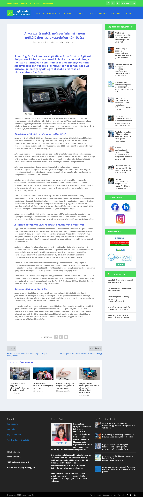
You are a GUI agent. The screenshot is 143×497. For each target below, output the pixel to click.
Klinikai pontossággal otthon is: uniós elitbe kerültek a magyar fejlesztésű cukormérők (123, 152)
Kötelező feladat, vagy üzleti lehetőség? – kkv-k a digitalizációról (19, 386)
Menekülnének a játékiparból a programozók (120, 280)
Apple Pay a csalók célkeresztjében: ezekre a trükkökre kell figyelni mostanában (123, 135)
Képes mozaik (12, 3)
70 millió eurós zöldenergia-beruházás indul (120, 288)
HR (80, 12)
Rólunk (129, 12)
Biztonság (91, 12)
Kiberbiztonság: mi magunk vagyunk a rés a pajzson (65, 384)
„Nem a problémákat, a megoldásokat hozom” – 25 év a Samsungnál (122, 183)
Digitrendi (41, 41)
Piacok (102, 12)
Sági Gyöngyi (61, 442)
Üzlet (99, 494)
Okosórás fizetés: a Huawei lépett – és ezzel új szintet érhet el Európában (124, 168)
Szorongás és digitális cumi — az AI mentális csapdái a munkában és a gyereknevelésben (123, 119)
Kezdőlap (40, 12)
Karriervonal (35, 3)
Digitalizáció (52, 12)
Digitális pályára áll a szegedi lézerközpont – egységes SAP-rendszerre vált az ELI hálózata (123, 69)
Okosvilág (68, 12)
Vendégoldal (48, 3)
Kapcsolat (11, 428)
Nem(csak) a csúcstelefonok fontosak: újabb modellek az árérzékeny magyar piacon (123, 103)
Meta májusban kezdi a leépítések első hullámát (118, 315)
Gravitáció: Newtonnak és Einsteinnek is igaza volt (119, 307)
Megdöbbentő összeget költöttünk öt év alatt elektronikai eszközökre (89, 387)
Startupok (115, 12)
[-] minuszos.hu (118, 273)
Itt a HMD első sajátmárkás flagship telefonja (43, 384)
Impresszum (12, 423)
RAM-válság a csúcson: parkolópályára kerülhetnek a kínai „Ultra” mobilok (123, 52)
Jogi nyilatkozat (14, 433)
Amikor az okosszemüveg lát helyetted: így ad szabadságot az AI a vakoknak (124, 36)
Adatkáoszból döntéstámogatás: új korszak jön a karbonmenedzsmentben (124, 86)
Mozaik (24, 3)
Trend (73, 41)
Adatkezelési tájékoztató (18, 439)
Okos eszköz (65, 41)
